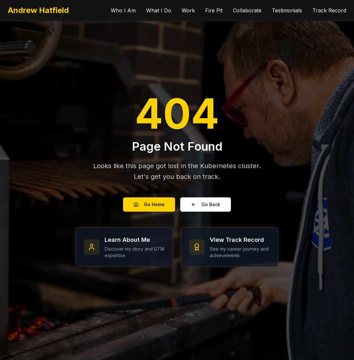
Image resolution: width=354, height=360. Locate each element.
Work (188, 10)
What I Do (158, 10)
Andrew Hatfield (38, 10)
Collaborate (247, 10)
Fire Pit (213, 10)
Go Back (205, 204)
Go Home (149, 204)
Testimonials (287, 10)
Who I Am (123, 10)
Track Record (329, 10)
